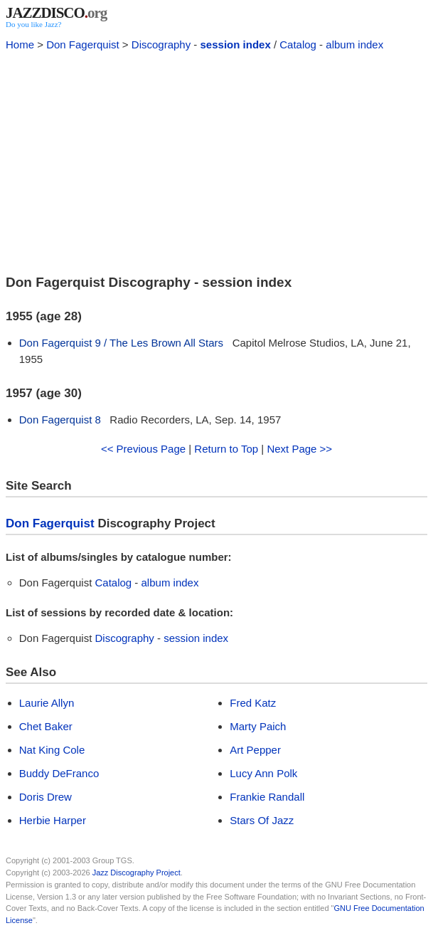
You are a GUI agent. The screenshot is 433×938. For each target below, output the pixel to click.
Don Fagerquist (82, 44)
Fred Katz (253, 703)
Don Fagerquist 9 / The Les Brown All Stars (121, 343)
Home (20, 44)
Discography (161, 44)
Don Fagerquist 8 (60, 419)
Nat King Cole (52, 750)
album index (354, 44)
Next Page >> (299, 449)
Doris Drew (45, 797)
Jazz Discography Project (136, 872)
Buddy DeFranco (59, 773)
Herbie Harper (52, 820)
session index (236, 44)
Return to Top (226, 449)
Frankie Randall (267, 797)
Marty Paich (258, 726)
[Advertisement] (216, 160)
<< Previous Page (143, 449)
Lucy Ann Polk (263, 773)
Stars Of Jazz (262, 820)
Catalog (297, 44)
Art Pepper (255, 750)
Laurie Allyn (47, 703)
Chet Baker (46, 726)
